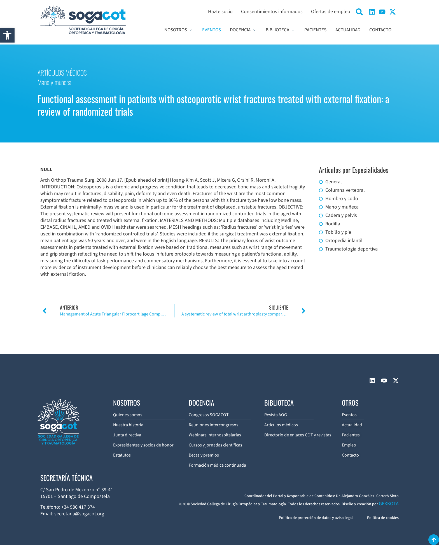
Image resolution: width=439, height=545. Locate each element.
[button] (7, 35)
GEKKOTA (389, 503)
